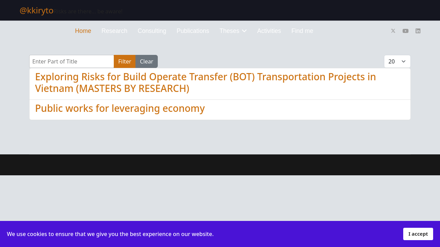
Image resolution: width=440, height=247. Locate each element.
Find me (303, 30)
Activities (269, 30)
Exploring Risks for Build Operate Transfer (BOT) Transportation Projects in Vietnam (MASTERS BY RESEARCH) (205, 82)
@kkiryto (37, 10)
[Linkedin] (418, 31)
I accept (418, 234)
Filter (124, 61)
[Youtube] (406, 31)
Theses (230, 30)
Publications (193, 30)
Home (83, 30)
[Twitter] (393, 31)
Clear (146, 61)
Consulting (152, 30)
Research (114, 30)
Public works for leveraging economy (120, 108)
